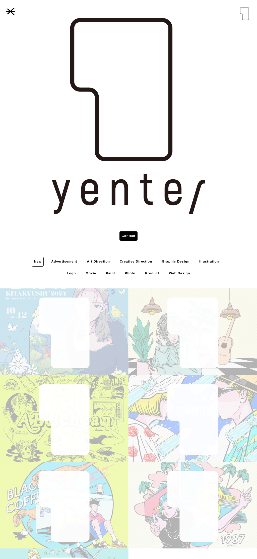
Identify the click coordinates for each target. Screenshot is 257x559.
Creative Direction (136, 261)
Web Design (179, 273)
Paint (110, 273)
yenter (244, 14)
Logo (71, 273)
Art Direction (98, 261)
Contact (128, 236)
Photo (130, 273)
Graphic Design (175, 261)
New (37, 261)
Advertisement (64, 261)
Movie (91, 273)
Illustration (209, 261)
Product (152, 273)
